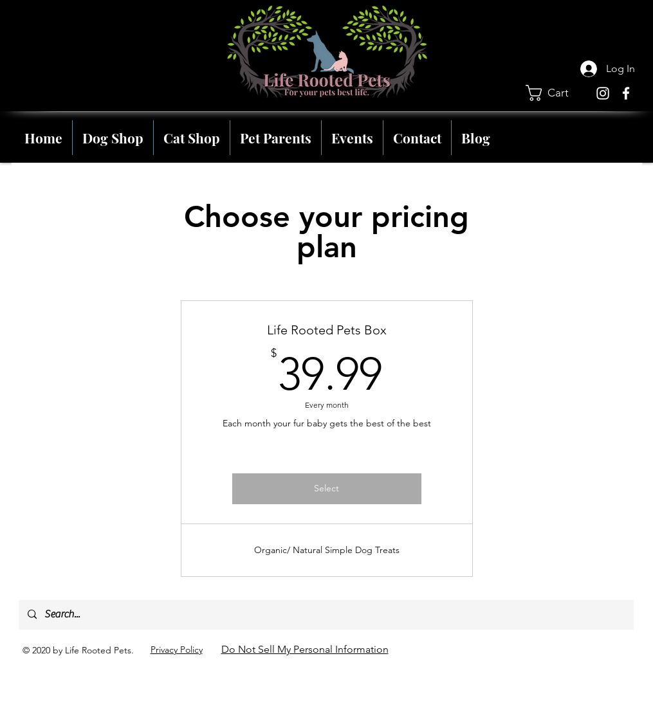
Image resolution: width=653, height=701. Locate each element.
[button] (556, 93)
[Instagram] (602, 93)
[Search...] (325, 615)
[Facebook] (626, 93)
